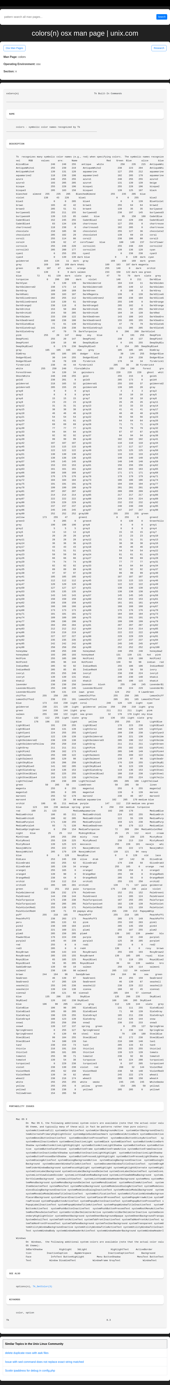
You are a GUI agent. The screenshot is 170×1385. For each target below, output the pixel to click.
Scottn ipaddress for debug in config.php (30, 1370)
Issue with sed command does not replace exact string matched (44, 1361)
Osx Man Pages (14, 48)
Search (162, 16)
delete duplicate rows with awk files (27, 1352)
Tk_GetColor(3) (42, 1286)
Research (159, 48)
